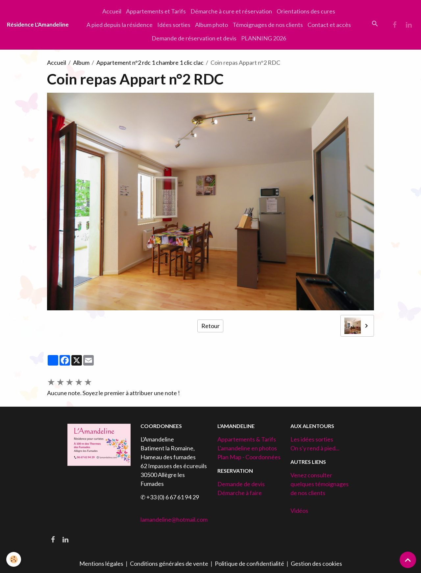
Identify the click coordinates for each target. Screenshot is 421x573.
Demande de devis (241, 484)
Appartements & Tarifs (246, 439)
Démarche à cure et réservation (231, 11)
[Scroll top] (408, 560)
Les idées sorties (311, 439)
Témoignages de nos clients (268, 24)
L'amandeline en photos (247, 448)
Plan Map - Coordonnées (249, 457)
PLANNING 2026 (263, 38)
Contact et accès (329, 24)
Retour (210, 325)
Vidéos (299, 510)
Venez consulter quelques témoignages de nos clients (319, 483)
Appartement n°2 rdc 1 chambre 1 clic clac (150, 62)
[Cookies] (14, 559)
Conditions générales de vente (169, 563)
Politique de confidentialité (249, 563)
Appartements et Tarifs (156, 11)
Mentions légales (101, 563)
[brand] (38, 25)
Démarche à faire (239, 492)
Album (81, 62)
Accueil (111, 11)
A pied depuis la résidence (120, 24)
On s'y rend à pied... (314, 448)
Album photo (211, 24)
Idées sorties (173, 24)
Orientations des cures (306, 11)
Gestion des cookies (316, 563)
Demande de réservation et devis (194, 38)
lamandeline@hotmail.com (174, 519)
